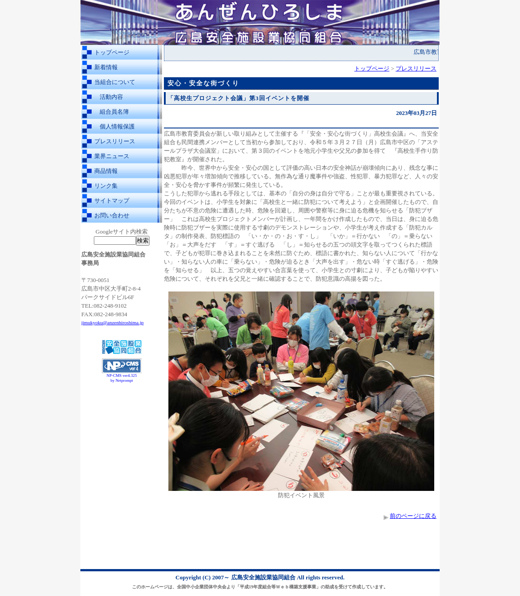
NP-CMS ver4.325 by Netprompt (121, 378)
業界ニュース (111, 156)
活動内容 (111, 96)
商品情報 (106, 171)
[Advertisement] (122, 408)
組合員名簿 (114, 111)
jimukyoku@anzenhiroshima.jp (112, 322)
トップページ (111, 52)
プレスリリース (114, 141)
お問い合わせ (111, 215)
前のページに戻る (413, 515)
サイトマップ (111, 200)
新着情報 (106, 67)
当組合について (114, 82)
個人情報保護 (117, 126)
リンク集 (106, 185)
